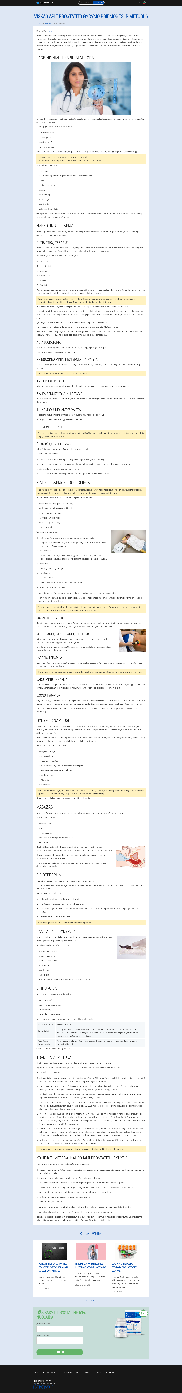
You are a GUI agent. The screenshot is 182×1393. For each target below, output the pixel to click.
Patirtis (35, 1372)
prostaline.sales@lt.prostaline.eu (44, 1383)
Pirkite (60, 1352)
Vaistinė (99, 1372)
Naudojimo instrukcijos (51, 1372)
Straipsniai (89, 1372)
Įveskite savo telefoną (44, 1335)
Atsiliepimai (68, 1372)
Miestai (78, 1372)
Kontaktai (110, 1372)
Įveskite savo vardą (43, 1324)
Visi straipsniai (91, 1300)
